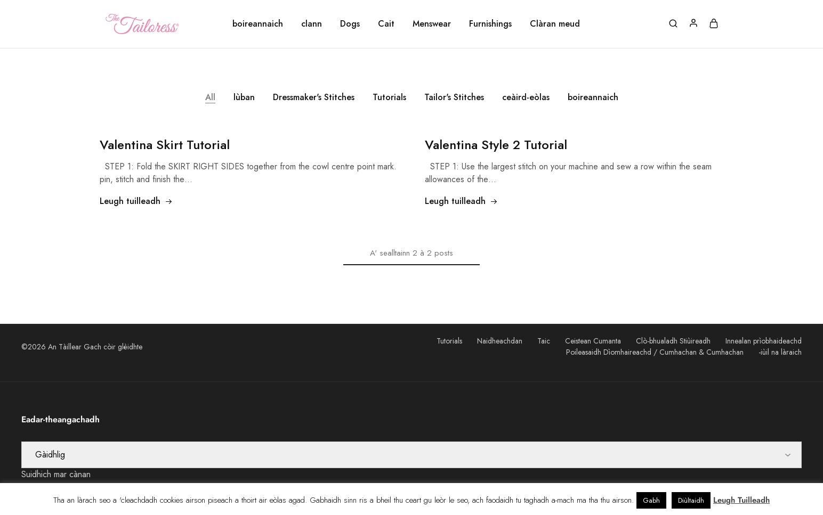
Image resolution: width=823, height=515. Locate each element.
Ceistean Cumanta (593, 341)
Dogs (350, 24)
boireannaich (257, 24)
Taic (543, 341)
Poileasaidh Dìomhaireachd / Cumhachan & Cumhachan (655, 352)
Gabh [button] (651, 500)
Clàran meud (555, 24)
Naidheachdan (499, 341)
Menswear (432, 24)
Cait (386, 24)
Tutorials (389, 97)
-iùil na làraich (780, 352)
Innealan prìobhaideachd (763, 341)
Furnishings (490, 24)
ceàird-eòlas (526, 97)
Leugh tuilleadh (136, 201)
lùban (244, 97)
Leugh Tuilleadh (741, 500)
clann (311, 24)
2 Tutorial (496, 144)
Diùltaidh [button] (691, 500)
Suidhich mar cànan (56, 474)
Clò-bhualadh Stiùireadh (673, 341)
